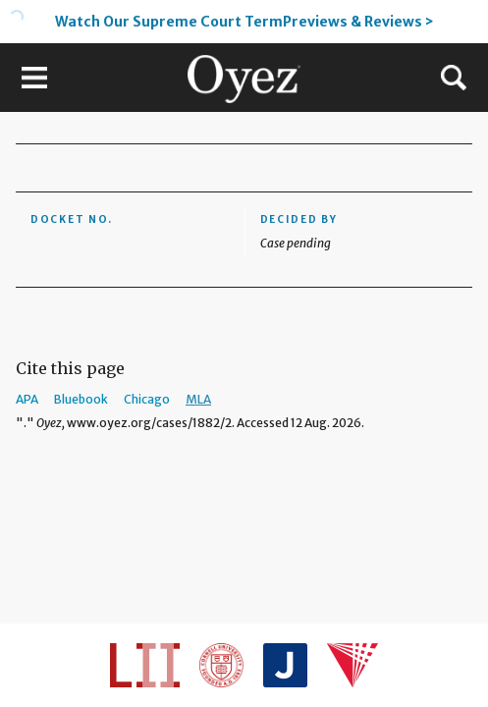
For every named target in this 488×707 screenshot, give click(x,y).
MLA (198, 399)
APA (27, 399)
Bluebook (81, 399)
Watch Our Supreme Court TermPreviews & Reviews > (244, 21)
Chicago (147, 399)
